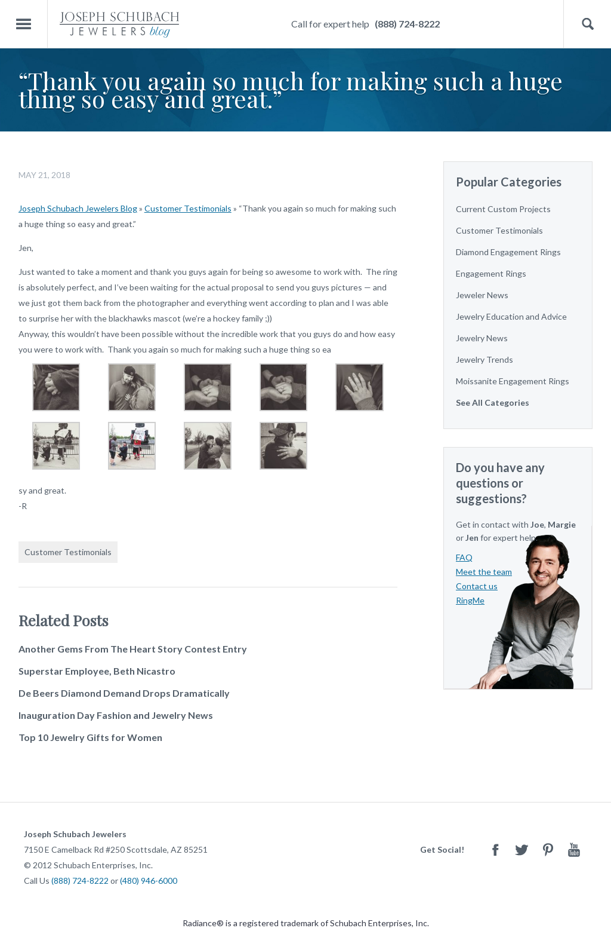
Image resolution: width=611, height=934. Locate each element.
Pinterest (548, 849)
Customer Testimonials (188, 208)
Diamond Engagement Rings (508, 252)
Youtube (574, 849)
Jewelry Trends (484, 359)
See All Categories (492, 402)
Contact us (477, 586)
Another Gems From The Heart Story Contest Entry (132, 648)
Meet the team (484, 571)
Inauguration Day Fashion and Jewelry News (115, 715)
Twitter (521, 849)
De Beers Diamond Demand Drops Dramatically (124, 693)
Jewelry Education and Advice (511, 316)
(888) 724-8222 (407, 23)
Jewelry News (482, 338)
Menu (24, 24)
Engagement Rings (491, 273)
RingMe (470, 600)
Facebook (495, 849)
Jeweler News (482, 295)
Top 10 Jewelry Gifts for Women (90, 737)
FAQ (464, 557)
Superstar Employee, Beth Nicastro (96, 670)
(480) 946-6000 (148, 880)
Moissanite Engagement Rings (512, 381)
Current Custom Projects (503, 209)
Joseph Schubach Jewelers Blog (77, 208)
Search (587, 24)
